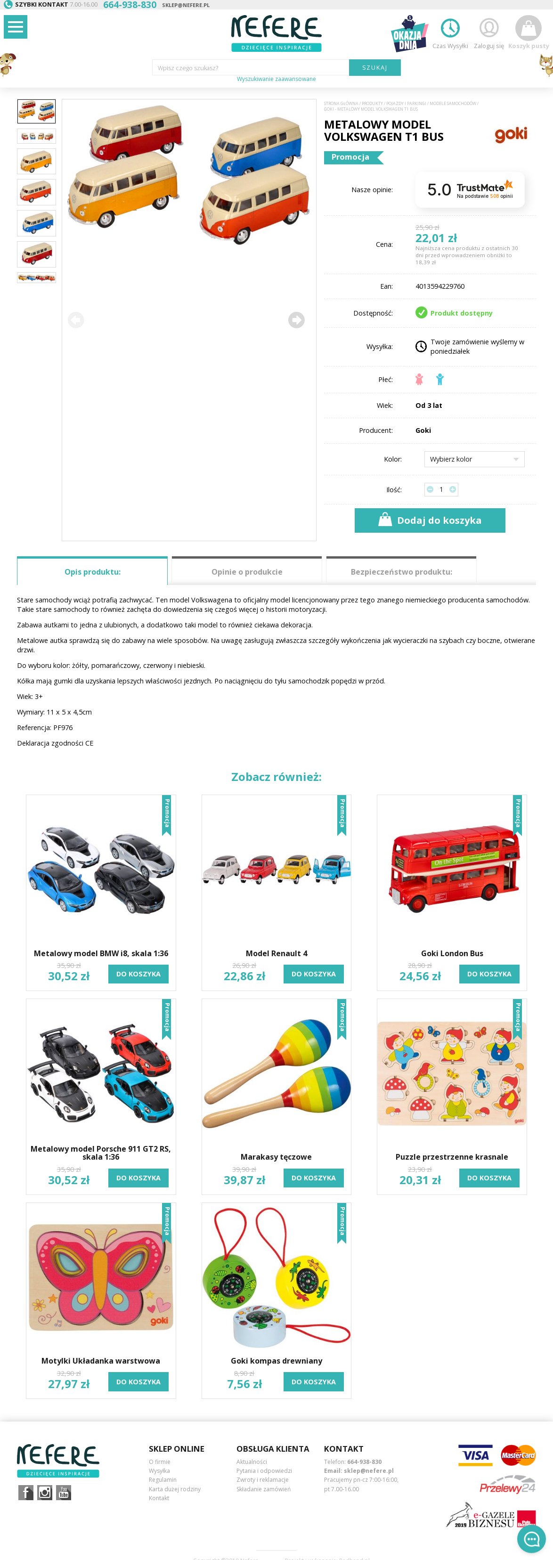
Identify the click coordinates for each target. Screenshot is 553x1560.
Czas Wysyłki (450, 32)
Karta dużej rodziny (175, 1489)
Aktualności (251, 1462)
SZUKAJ (375, 67)
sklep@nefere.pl (186, 4)
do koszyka (138, 973)
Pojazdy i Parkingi (406, 103)
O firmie (160, 1462)
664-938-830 (364, 1462)
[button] (296, 320)
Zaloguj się (489, 32)
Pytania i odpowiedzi (264, 1471)
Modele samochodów (453, 103)
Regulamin (163, 1480)
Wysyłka (159, 1471)
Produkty (372, 103)
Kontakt (159, 1498)
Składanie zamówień (263, 1489)
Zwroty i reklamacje (262, 1480)
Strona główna (341, 103)
